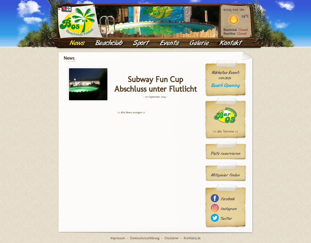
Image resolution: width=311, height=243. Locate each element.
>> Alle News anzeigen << (131, 112)
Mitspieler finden (225, 175)
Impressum (117, 238)
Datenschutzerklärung (145, 238)
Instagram (229, 208)
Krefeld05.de (192, 238)
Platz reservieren (225, 153)
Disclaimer (171, 238)
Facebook (228, 199)
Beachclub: (235, 30)
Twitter (226, 218)
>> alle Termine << (225, 131)
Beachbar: (234, 33)
